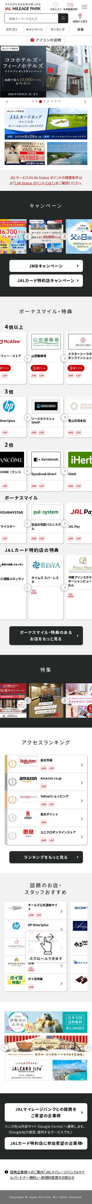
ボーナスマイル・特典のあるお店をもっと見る (46, 635)
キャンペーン (34, 29)
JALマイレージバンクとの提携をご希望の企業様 (46, 1112)
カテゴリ (11, 29)
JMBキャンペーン (46, 266)
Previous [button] (7, 101)
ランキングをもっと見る (46, 857)
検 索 (63, 18)
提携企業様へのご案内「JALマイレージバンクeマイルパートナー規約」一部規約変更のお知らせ (47, 1174)
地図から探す (80, 18)
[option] (46, 72)
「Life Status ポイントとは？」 (32, 182)
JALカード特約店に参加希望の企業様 (46, 1143)
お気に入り (55, 6)
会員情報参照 (70, 6)
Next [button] (84, 101)
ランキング (58, 29)
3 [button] (40, 101)
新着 (81, 29)
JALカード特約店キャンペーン (46, 280)
